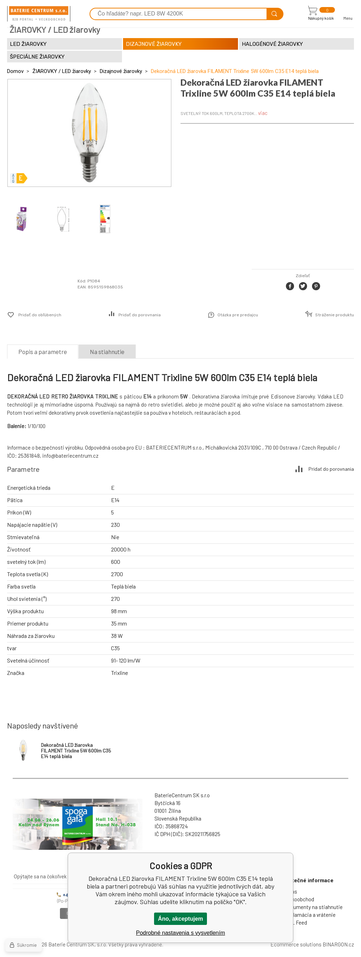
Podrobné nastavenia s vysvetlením (180, 933)
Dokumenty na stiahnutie (313, 907)
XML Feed (295, 922)
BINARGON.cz (338, 944)
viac (263, 113)
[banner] (39, 14)
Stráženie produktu (334, 314)
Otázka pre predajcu (238, 314)
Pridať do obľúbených (39, 314)
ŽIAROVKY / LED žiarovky (61, 71)
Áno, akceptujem (180, 919)
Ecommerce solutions (296, 944)
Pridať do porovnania (139, 314)
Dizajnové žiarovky (121, 71)
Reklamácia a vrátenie (310, 915)
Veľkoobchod (299, 899)
